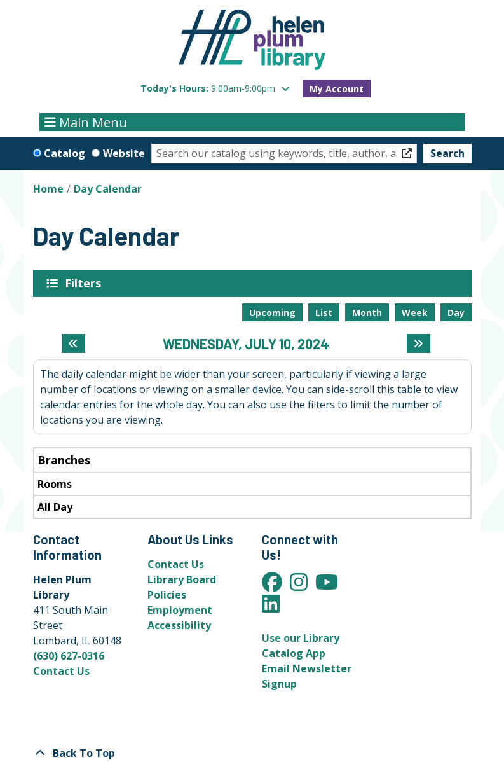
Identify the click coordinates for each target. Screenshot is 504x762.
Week (415, 313)
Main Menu (85, 121)
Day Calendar (108, 189)
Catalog (64, 153)
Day (456, 313)
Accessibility (179, 625)
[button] (215, 88)
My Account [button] (337, 89)
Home (48, 189)
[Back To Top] (252, 753)
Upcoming (272, 313)
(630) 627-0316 (68, 656)
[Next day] (418, 343)
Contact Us (61, 671)
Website (124, 153)
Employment (179, 610)
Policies (166, 595)
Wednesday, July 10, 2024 (246, 343)
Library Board (181, 579)
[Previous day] (73, 343)
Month (367, 313)
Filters (85, 283)
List (323, 313)
